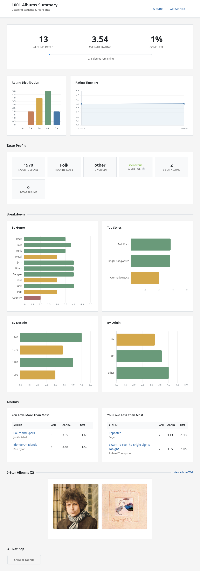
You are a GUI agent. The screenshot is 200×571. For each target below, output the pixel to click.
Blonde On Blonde (25, 445)
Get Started (177, 9)
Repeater (115, 433)
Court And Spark (24, 433)
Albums (158, 9)
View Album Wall (183, 472)
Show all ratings (24, 560)
